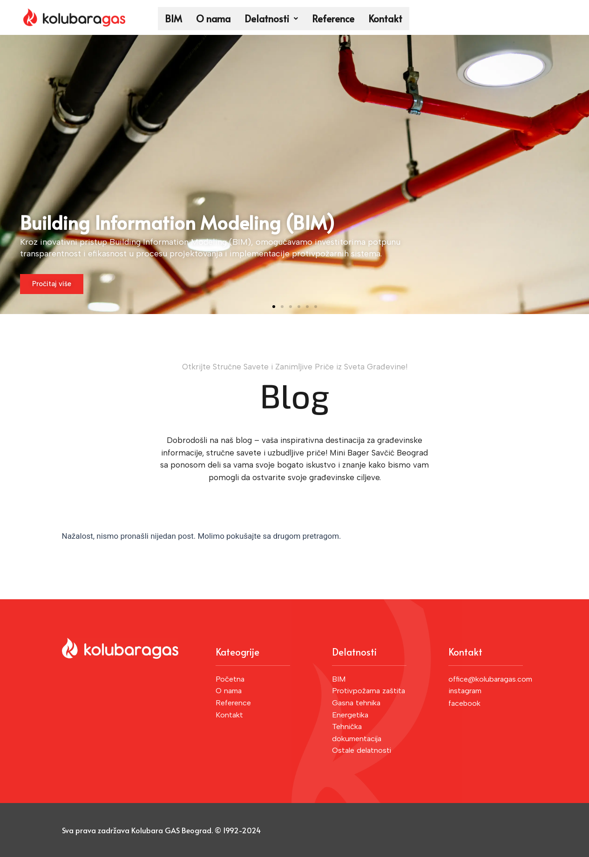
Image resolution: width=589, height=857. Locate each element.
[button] (273, 306)
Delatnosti (271, 18)
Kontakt (385, 18)
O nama (213, 18)
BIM (173, 18)
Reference (333, 18)
